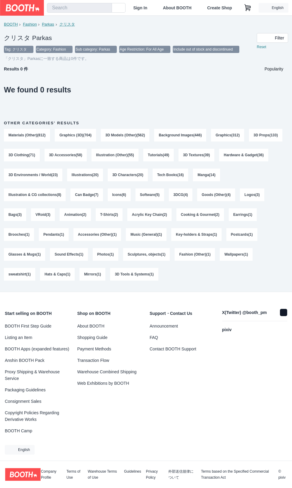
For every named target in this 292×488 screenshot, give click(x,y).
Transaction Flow (93, 360)
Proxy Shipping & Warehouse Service (32, 375)
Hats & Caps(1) (57, 274)
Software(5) (150, 195)
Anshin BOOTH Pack (25, 360)
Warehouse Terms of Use (102, 474)
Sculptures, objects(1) (146, 254)
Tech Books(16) (170, 175)
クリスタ (67, 24)
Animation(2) (75, 215)
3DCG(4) (180, 195)
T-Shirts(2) (109, 215)
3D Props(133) (265, 135)
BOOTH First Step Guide (28, 326)
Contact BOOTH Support (173, 349)
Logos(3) (252, 195)
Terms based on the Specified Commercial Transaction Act (235, 474)
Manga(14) (206, 175)
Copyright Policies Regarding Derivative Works (32, 416)
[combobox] (79, 8)
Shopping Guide (92, 337)
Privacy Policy (152, 474)
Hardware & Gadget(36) (244, 155)
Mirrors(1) (92, 274)
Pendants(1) (53, 234)
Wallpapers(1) (236, 254)
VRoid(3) (43, 215)
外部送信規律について (181, 474)
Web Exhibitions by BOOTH (103, 383)
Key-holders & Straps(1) (196, 234)
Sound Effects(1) (68, 254)
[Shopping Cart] (248, 8)
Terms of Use (73, 474)
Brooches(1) (19, 234)
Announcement (164, 326)
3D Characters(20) (127, 175)
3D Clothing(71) (21, 155)
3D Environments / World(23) (33, 175)
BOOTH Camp (18, 430)
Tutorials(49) (158, 155)
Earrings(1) (242, 215)
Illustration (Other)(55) (115, 155)
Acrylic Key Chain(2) (149, 215)
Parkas (48, 24)
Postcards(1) (242, 234)
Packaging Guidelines (25, 389)
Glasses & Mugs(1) (24, 254)
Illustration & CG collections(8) (34, 195)
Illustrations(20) (85, 175)
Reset (261, 47)
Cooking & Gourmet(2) (200, 215)
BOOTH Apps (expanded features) (37, 349)
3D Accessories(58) (65, 155)
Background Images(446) (180, 135)
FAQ (154, 337)
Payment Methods (94, 349)
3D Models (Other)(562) (125, 135)
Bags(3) (15, 215)
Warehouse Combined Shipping (107, 371)
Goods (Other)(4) (216, 195)
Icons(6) (119, 195)
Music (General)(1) (146, 234)
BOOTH (11, 24)
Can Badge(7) (86, 195)
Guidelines (132, 472)
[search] (106, 8)
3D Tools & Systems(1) (134, 274)
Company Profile (48, 474)
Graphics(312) (228, 135)
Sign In (140, 8)
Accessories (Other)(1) (97, 234)
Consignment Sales (23, 401)
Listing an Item (18, 337)
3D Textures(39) (196, 155)
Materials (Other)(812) (26, 135)
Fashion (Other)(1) (194, 254)
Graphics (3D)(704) (75, 135)
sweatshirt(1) (19, 274)
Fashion (30, 24)
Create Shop (219, 8)
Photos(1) (105, 254)
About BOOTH (177, 8)
